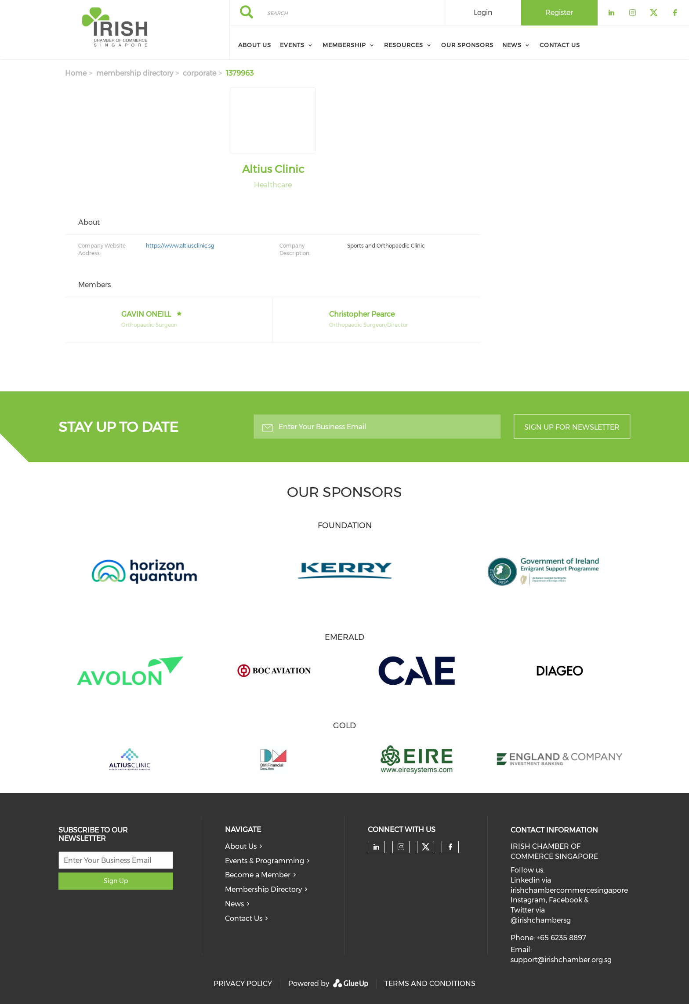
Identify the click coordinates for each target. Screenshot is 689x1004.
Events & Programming (264, 861)
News (234, 904)
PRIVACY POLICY (243, 983)
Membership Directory (263, 889)
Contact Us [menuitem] (560, 44)
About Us (241, 846)
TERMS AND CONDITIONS (429, 983)
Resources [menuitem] (403, 44)
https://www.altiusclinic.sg (180, 245)
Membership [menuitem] (344, 44)
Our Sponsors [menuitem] (467, 44)
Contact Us (243, 918)
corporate (199, 73)
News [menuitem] (512, 44)
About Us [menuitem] (254, 44)
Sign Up (116, 881)
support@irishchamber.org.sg (561, 960)
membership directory (134, 73)
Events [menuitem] (292, 44)
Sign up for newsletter (572, 427)
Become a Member (257, 875)
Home (76, 73)
